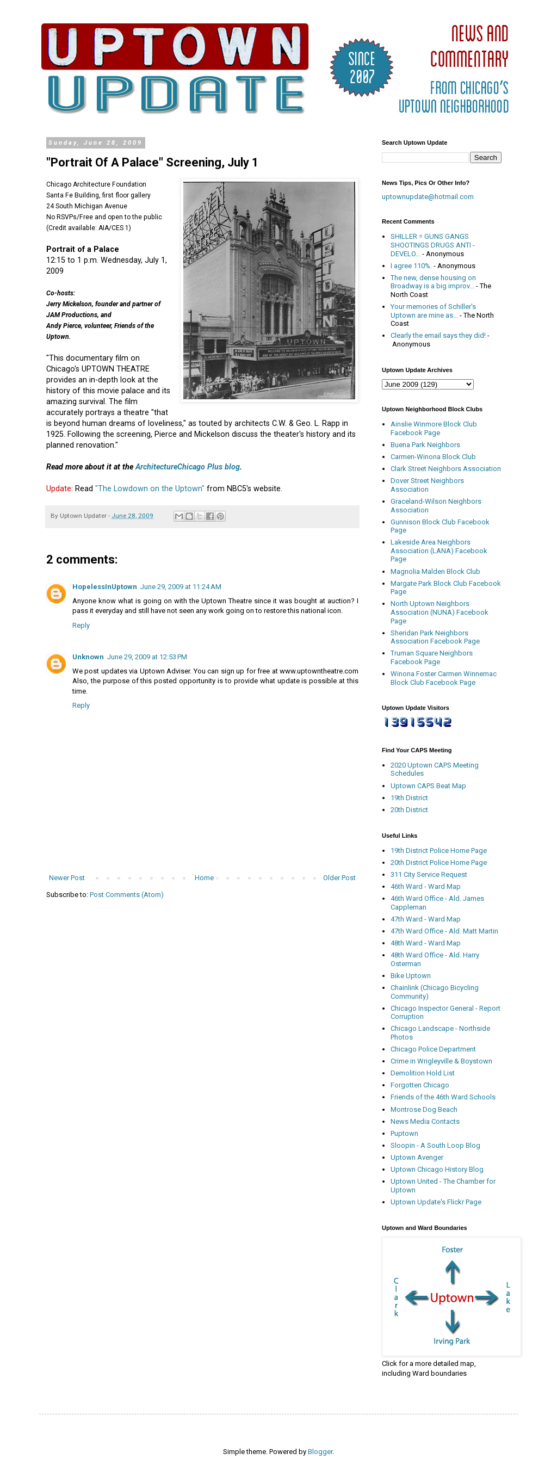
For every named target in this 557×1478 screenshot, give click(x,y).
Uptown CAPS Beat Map (428, 786)
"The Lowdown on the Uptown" (150, 488)
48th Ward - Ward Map (426, 943)
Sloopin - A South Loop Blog (435, 1145)
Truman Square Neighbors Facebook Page (432, 657)
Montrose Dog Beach (424, 1109)
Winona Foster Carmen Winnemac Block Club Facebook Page (444, 678)
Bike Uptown (411, 976)
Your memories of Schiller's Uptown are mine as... (433, 310)
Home (204, 878)
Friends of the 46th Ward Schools (443, 1097)
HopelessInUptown (104, 587)
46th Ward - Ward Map (426, 886)
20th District (409, 810)
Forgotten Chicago (420, 1085)
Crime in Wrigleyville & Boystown (441, 1061)
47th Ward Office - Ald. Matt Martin (444, 931)
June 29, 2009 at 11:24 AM (180, 587)
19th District (409, 798)
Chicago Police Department (433, 1049)
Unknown (88, 657)
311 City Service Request (429, 874)
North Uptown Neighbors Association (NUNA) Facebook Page (439, 611)
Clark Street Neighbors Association (446, 469)
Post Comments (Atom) (127, 894)
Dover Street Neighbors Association (427, 485)
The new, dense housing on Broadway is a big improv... (433, 282)
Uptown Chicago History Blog (437, 1169)
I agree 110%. (411, 266)
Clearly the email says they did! (438, 335)
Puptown (404, 1133)
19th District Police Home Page (439, 850)
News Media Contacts (425, 1121)
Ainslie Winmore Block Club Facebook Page (434, 428)
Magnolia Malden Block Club (435, 571)
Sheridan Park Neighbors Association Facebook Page (435, 637)
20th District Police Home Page (439, 862)
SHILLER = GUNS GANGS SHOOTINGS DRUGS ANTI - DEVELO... (433, 244)
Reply (81, 625)
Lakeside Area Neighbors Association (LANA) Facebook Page (439, 550)
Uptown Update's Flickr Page (436, 1202)
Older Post (339, 878)
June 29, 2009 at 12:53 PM (147, 657)
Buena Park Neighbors (425, 445)
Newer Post (67, 878)
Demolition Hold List (423, 1073)
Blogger (320, 1452)
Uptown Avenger (417, 1157)
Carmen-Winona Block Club (433, 457)
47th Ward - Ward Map (426, 919)
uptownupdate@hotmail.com (428, 197)
